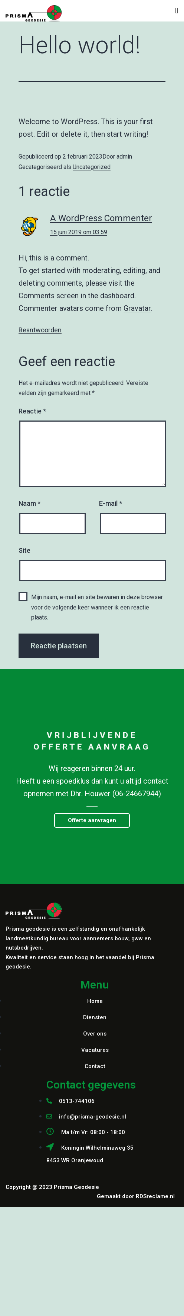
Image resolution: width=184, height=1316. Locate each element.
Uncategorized (92, 166)
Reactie (32, 411)
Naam (29, 503)
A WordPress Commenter (101, 218)
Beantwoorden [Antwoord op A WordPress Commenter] (40, 330)
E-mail (110, 503)
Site (24, 550)
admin (124, 156)
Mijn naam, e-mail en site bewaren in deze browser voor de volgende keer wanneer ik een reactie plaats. (97, 607)
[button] (92, 820)
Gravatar (137, 308)
